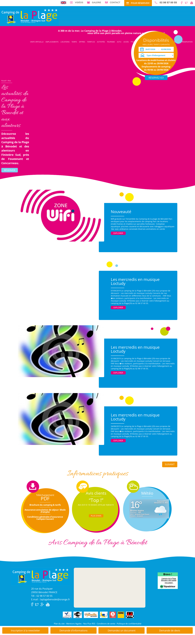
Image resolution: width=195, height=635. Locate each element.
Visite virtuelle (36, 42)
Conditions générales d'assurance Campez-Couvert (45, 517)
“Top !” (96, 500)
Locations (65, 42)
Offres (82, 42)
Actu (119, 42)
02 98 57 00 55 (168, 2)
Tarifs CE (91, 42)
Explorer (118, 233)
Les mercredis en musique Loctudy (135, 281)
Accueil (3, 80)
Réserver (9, 170)
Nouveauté (121, 211)
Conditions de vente (106, 623)
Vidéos (79, 2)
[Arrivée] (150, 49)
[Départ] (166, 49)
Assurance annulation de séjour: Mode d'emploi (45, 510)
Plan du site (59, 623)
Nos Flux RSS (89, 623)
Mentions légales (74, 623)
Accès (126, 42)
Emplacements (52, 42)
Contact (115, 2)
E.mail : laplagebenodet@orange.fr (50, 599)
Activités (101, 42)
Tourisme (111, 42)
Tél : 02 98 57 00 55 (41, 595)
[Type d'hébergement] (156, 55)
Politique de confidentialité (129, 623)
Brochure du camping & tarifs (45, 504)
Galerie (96, 2)
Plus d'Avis (96, 515)
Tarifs (74, 42)
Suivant (170, 464)
